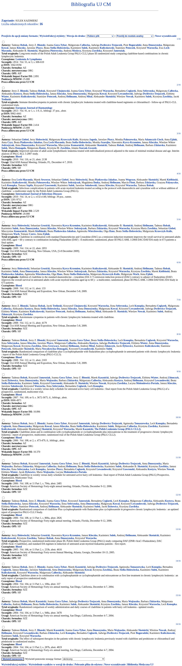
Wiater (5, 96)
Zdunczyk (6, 314)
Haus (112, 231)
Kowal (4, 48)
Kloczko (21, 48)
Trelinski (6, 99)
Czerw (32, 234)
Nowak (129, 96)
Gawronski (50, 185)
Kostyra (17, 93)
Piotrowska (56, 50)
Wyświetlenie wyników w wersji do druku (51, 664)
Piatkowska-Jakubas (31, 142)
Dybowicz (127, 346)
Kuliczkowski (107, 48)
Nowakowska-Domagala (55, 348)
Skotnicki (32, 50)
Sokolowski (91, 185)
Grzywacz (53, 346)
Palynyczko (172, 182)
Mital (89, 96)
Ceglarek (131, 91)
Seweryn (45, 179)
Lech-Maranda (57, 142)
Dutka (96, 182)
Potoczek (130, 48)
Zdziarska (159, 145)
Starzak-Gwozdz (88, 148)
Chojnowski (63, 91)
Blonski (41, 45)
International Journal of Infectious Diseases (39, 194)
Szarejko (105, 142)
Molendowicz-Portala (147, 383)
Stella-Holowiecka (59, 48)
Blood (19, 156)
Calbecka (85, 45)
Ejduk (173, 139)
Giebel (25, 139)
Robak (23, 45)
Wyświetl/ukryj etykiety (52, 36)
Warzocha (152, 48)
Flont (132, 182)
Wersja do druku (76, 36)
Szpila (29, 185)
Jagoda (93, 139)
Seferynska (149, 91)
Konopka (12, 185)
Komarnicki (77, 145)
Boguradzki (135, 45)
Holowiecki (42, 139)
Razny (42, 148)
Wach (16, 234)
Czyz (10, 142)
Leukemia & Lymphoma (29, 59)
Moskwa (76, 50)
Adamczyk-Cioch (154, 139)
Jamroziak (119, 50)
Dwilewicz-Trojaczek (111, 45)
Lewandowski (125, 93)
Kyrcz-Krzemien (132, 142)
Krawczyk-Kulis (69, 139)
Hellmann (71, 96)
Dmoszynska (155, 45)
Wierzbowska (95, 231)
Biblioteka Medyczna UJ (140, 664)
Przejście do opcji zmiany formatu (19, 36)
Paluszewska (130, 139)
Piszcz (39, 48)
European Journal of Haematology (34, 108)
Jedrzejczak (7, 145)
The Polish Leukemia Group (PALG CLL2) (117, 429)
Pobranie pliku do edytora (88, 664)
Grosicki (45, 225)
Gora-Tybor (60, 45)
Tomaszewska (141, 423)
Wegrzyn (130, 179)
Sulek (84, 48)
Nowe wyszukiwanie (165, 36)
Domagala (20, 148)
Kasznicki (103, 377)
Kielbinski (172, 179)
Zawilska (97, 50)
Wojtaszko (51, 380)
